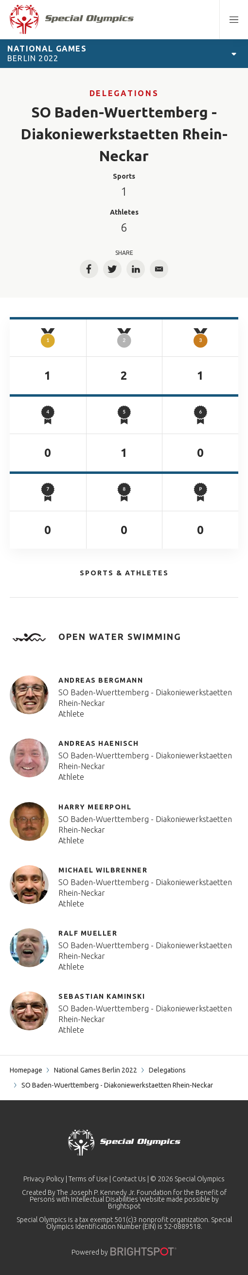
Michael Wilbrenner (102, 870)
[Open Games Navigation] (234, 53)
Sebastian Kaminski (101, 996)
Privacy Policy (43, 1179)
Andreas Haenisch (98, 743)
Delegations (124, 93)
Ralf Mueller (87, 933)
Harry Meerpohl (94, 807)
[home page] (72, 19)
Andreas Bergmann (100, 680)
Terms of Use (88, 1179)
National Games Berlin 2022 (95, 1070)
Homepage (26, 1070)
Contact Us (129, 1179)
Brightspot (124, 1206)
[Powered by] (143, 1251)
